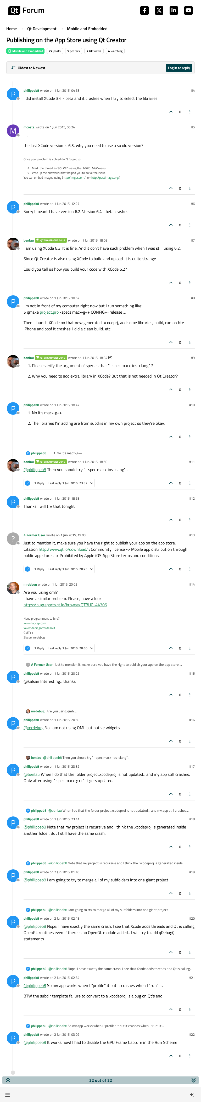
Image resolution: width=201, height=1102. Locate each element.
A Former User (34, 535)
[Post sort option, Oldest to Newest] (28, 68)
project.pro (49, 312)
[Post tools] (190, 112)
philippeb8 (31, 90)
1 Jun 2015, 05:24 (62, 127)
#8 (193, 298)
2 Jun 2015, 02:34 (66, 977)
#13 (192, 535)
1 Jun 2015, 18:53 (66, 498)
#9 (193, 357)
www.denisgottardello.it (39, 627)
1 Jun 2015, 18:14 (66, 298)
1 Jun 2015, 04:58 (66, 90)
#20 (192, 918)
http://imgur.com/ (74, 177)
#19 (192, 872)
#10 (192, 404)
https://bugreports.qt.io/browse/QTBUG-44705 (65, 605)
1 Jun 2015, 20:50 (66, 719)
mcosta (29, 127)
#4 (193, 90)
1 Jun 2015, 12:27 (66, 203)
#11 (192, 461)
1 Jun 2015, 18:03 (94, 240)
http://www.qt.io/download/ (63, 549)
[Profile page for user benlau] (13, 244)
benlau (29, 240)
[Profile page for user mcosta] (13, 130)
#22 (192, 1034)
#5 (193, 127)
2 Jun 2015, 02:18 (66, 918)
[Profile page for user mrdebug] (13, 588)
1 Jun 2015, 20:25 (66, 673)
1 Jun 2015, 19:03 (73, 535)
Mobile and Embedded (25, 50)
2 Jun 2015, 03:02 (66, 1034)
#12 (192, 498)
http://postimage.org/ (105, 177)
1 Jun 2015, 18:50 (94, 461)
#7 (193, 240)
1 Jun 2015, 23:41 (66, 819)
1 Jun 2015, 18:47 (66, 404)
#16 (192, 719)
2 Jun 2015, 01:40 (66, 872)
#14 (192, 584)
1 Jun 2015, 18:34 (94, 357)
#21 (192, 977)
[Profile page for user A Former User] (13, 538)
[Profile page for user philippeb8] (13, 94)
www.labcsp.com (35, 623)
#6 (193, 203)
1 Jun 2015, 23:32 (66, 766)
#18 (192, 819)
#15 (192, 673)
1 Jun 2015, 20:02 (64, 584)
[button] (7, 1094)
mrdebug (30, 584)
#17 (192, 766)
